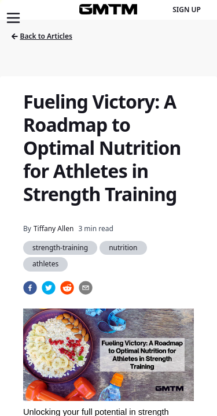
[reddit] (67, 288)
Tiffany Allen (53, 228)
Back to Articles (42, 36)
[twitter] (49, 288)
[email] (86, 288)
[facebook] (30, 288)
